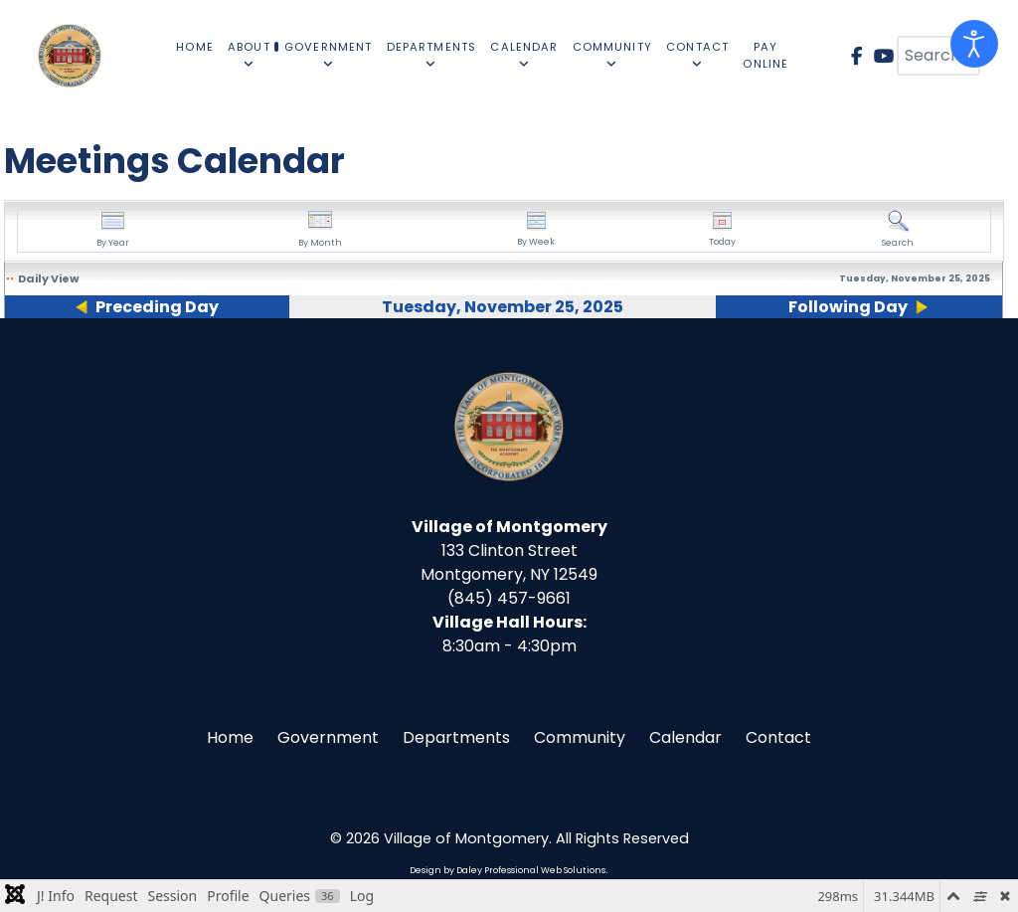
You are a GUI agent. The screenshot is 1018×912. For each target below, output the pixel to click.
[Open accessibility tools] (974, 44)
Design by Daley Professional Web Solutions (507, 870)
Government (328, 737)
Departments (456, 737)
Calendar (685, 737)
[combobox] (938, 56)
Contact (778, 737)
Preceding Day (157, 306)
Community (579, 737)
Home (230, 737)
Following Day (848, 306)
